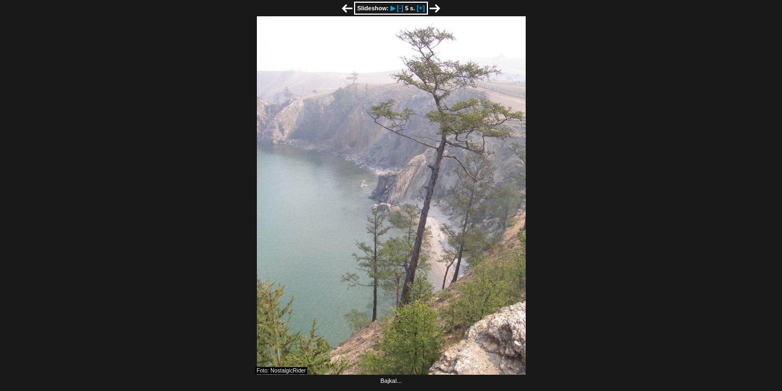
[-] (400, 8)
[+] (421, 8)
